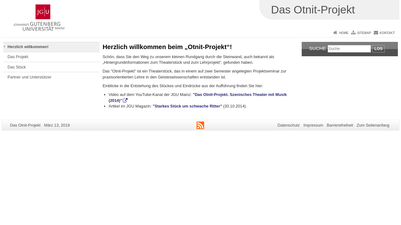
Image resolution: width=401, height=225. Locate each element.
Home (344, 33)
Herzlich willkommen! (28, 46)
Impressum (313, 125)
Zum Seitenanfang (373, 125)
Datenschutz (289, 125)
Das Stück (17, 67)
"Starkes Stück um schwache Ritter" (187, 106)
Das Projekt (18, 56)
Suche (317, 48)
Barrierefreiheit (340, 125)
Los (378, 48)
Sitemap (364, 33)
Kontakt (387, 33)
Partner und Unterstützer (29, 77)
